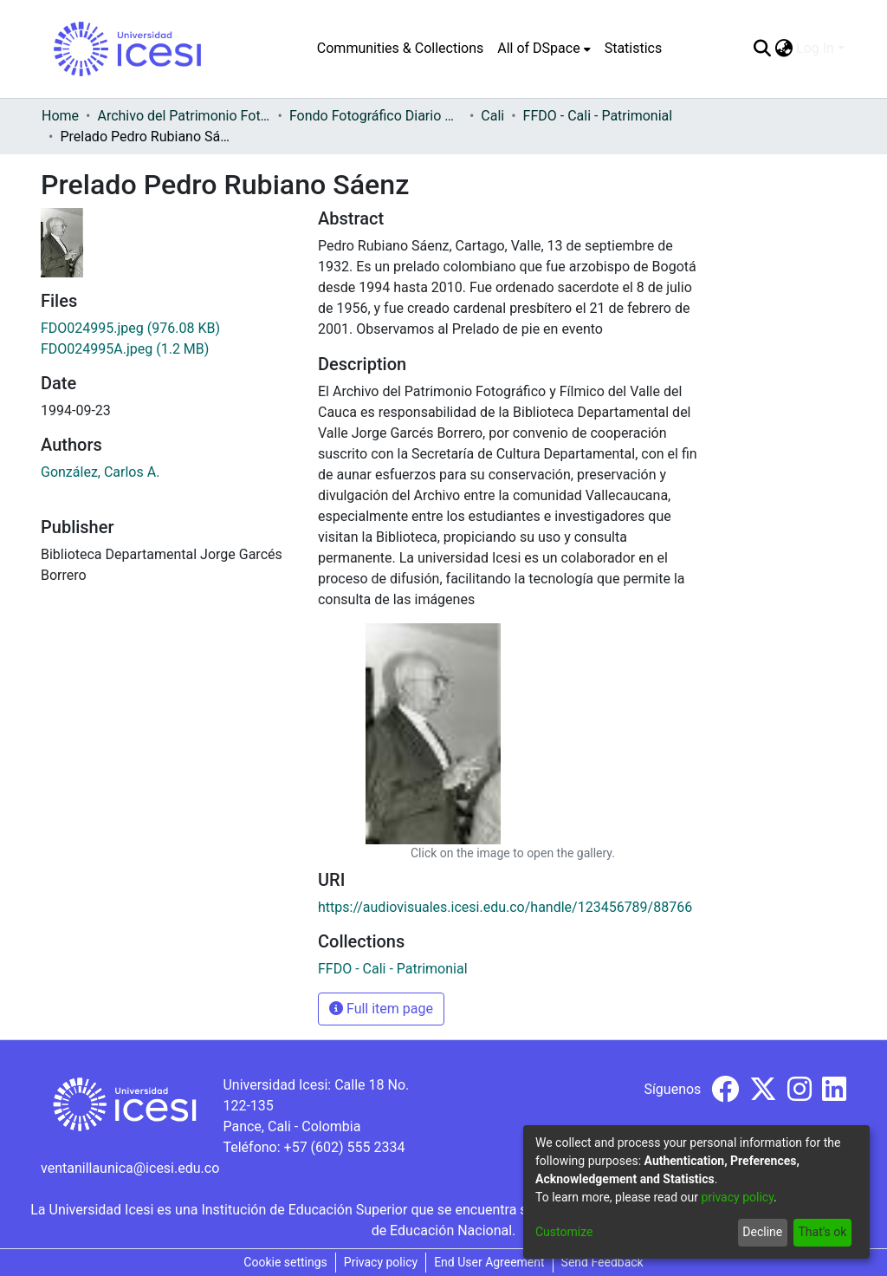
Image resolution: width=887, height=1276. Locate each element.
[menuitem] (543, 48)
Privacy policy (381, 1262)
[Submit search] (762, 48)
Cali (492, 115)
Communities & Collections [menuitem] (400, 48)
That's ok (822, 1232)
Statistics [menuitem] (634, 48)
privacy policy (737, 1197)
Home (60, 115)
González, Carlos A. (100, 472)
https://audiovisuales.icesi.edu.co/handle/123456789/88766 (505, 907)
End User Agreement (489, 1262)
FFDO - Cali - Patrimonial (598, 115)
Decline (762, 1232)
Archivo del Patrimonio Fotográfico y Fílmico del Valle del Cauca (183, 115)
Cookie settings (285, 1262)
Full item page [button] (381, 1008)
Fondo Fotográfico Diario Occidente (376, 115)
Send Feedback (602, 1262)
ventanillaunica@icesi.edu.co (130, 1168)
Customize (563, 1232)
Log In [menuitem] (815, 48)
